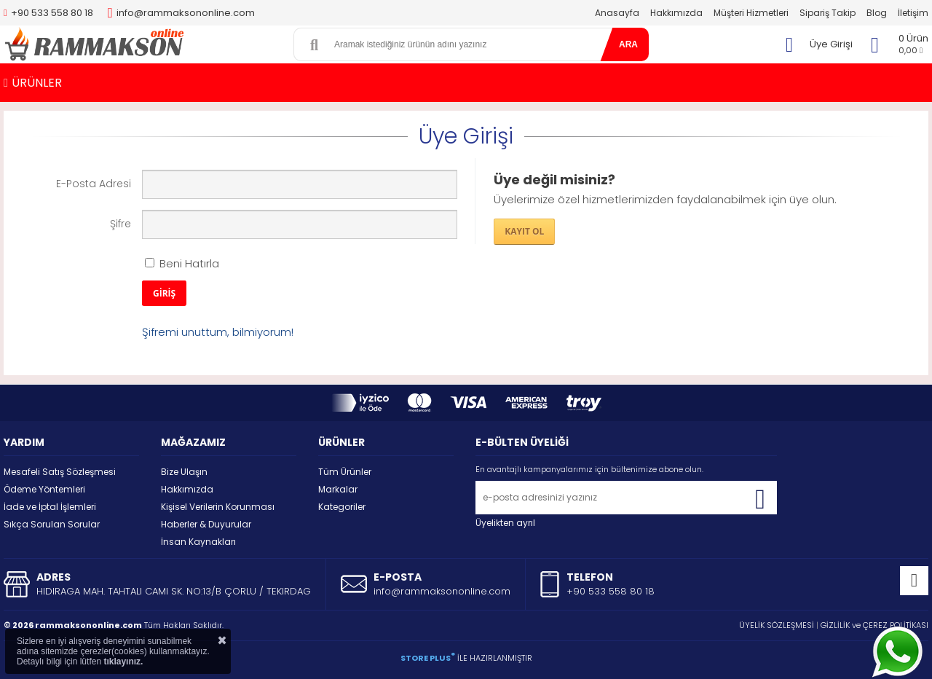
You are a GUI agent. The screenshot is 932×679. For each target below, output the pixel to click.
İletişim (913, 13)
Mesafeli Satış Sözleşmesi (60, 472)
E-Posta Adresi (93, 183)
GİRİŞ (164, 293)
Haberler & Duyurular (206, 524)
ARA (628, 44)
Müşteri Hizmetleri (751, 13)
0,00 (911, 50)
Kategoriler (342, 507)
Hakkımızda (676, 13)
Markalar (338, 489)
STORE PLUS (427, 658)
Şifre (120, 223)
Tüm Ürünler (344, 472)
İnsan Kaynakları (198, 541)
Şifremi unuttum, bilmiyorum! (217, 332)
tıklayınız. (123, 661)
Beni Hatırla (182, 263)
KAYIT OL (524, 231)
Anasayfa (617, 13)
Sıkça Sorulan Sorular (52, 524)
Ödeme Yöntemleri (44, 489)
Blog (876, 13)
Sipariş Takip (827, 13)
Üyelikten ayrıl (505, 523)
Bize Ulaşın (184, 472)
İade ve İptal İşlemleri (50, 507)
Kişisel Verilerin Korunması (218, 507)
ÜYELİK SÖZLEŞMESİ (776, 625)
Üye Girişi (831, 44)
